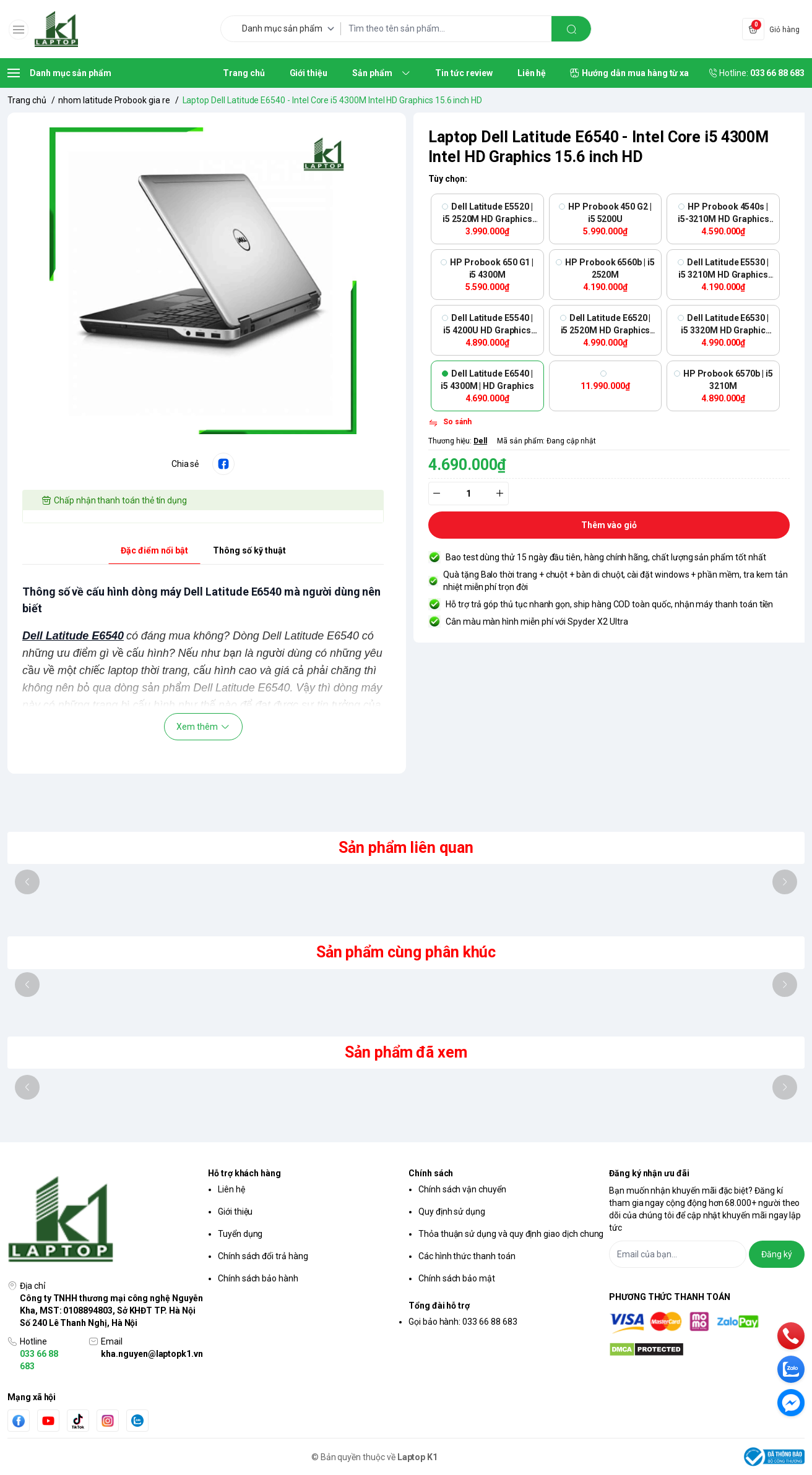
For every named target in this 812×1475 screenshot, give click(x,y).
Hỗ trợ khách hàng (244, 1173)
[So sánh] (450, 423)
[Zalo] (137, 1420)
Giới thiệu (235, 1211)
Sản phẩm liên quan (406, 848)
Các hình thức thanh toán (467, 1256)
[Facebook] (18, 1420)
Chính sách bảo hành (258, 1278)
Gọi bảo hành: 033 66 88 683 (462, 1322)
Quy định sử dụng (451, 1211)
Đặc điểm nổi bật (154, 550)
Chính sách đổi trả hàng (263, 1256)
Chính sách (430, 1173)
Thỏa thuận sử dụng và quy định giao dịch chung (510, 1234)
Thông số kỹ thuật (249, 550)
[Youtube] (48, 1420)
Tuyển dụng (240, 1234)
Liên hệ (231, 1189)
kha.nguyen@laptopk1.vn (152, 1354)
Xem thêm (203, 726)
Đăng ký (776, 1254)
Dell (480, 441)
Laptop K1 (417, 1457)
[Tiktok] (78, 1421)
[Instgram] (108, 1420)
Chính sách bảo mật (456, 1278)
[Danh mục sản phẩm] (290, 28)
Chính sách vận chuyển (462, 1189)
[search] (571, 29)
